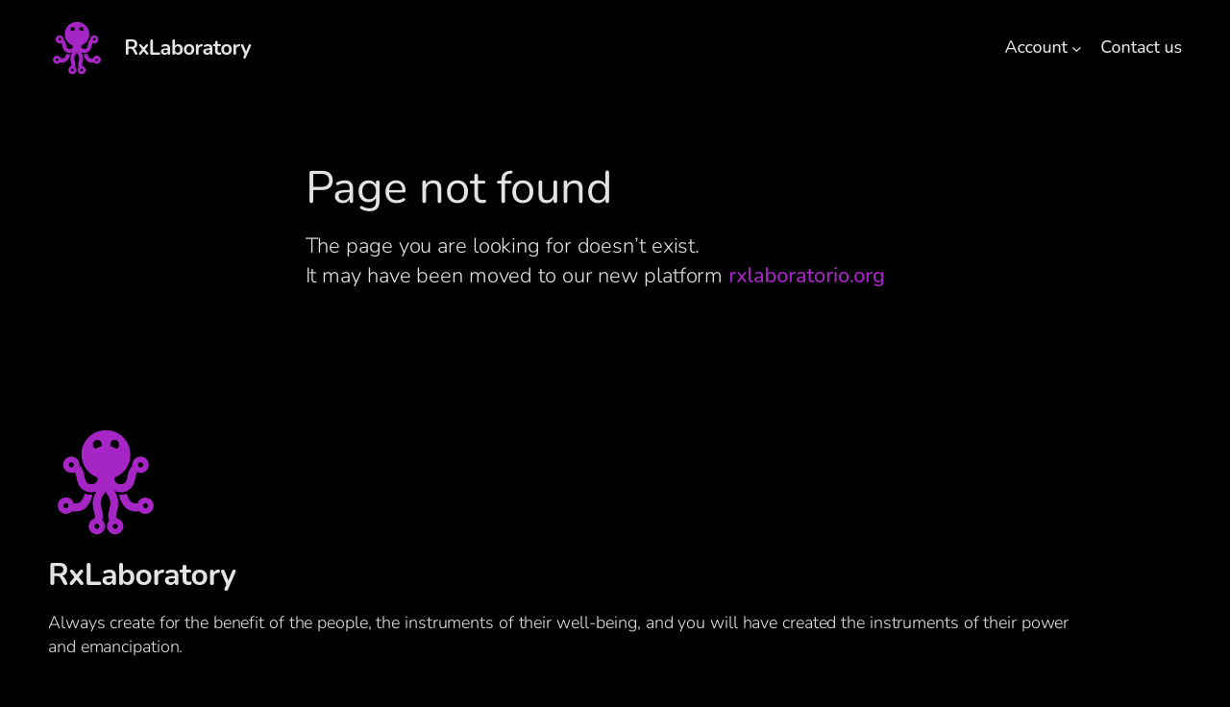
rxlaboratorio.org (806, 275)
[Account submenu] (1076, 48)
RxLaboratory (187, 48)
